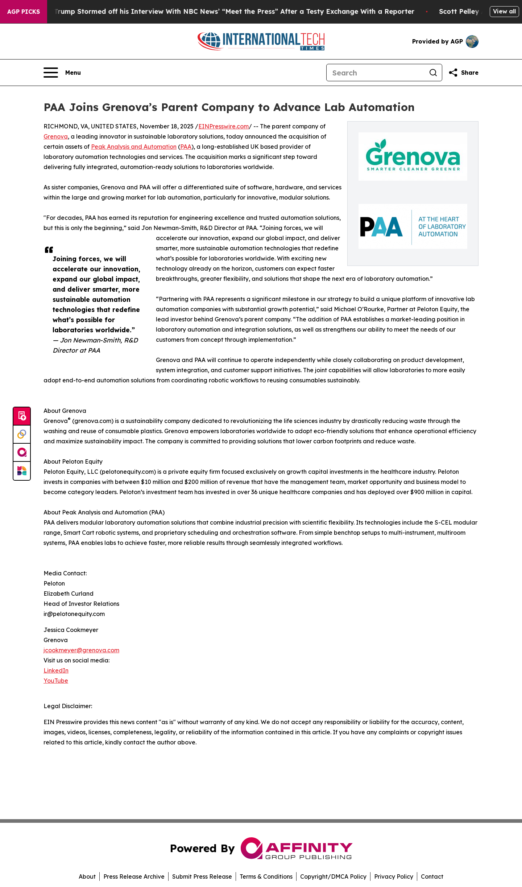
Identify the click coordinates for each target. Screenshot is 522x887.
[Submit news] (21, 416)
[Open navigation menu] (62, 72)
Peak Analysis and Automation (134, 146)
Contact (432, 876)
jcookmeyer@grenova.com (81, 650)
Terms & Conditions (266, 876)
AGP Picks (23, 11)
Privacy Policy (393, 876)
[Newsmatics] (21, 471)
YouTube (56, 680)
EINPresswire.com (223, 126)
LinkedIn (56, 670)
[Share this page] (463, 72)
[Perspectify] (21, 435)
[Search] (375, 72)
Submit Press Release (202, 876)
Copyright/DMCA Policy (333, 876)
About (87, 876)
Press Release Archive (134, 876)
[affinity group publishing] (21, 453)
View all (504, 11)
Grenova (56, 136)
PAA (185, 146)
